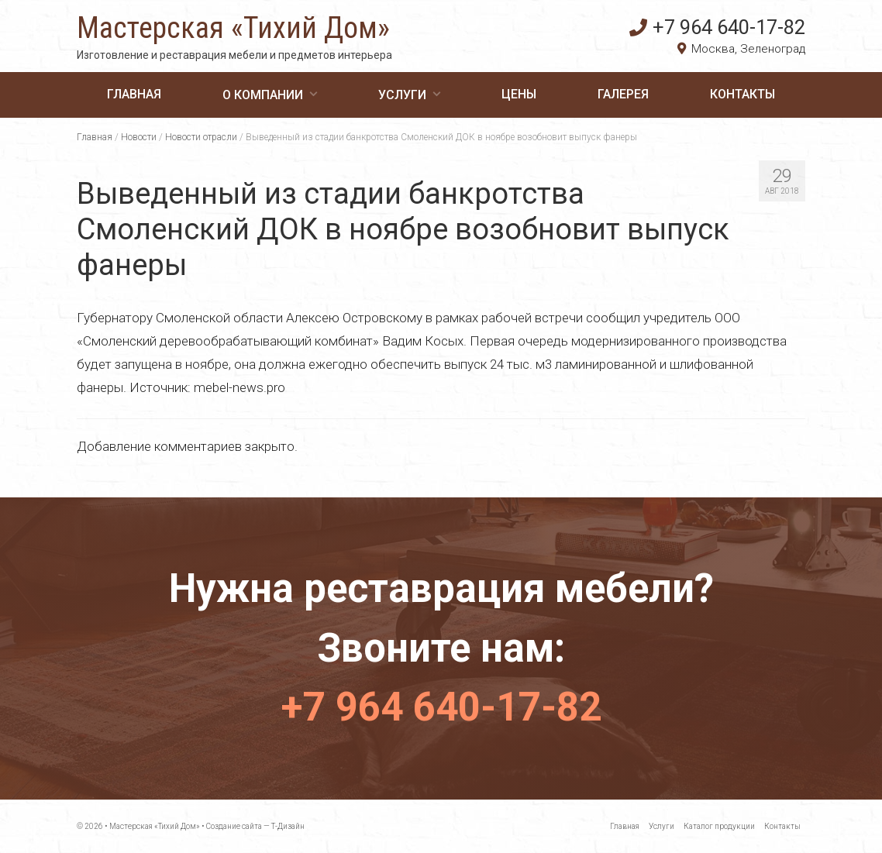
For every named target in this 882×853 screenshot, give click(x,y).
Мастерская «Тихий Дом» (233, 27)
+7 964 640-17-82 (717, 27)
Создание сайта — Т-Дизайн (255, 826)
